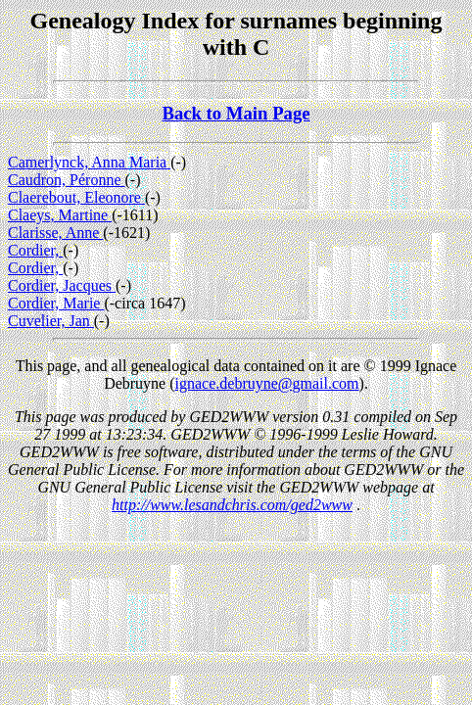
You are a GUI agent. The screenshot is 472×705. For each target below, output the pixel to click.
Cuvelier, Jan (51, 320)
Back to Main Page (235, 113)
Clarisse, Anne (55, 232)
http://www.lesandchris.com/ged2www (232, 504)
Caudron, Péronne (66, 179)
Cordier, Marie (56, 303)
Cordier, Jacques (62, 285)
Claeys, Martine (60, 215)
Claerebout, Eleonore (76, 197)
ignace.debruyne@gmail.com (267, 383)
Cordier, (35, 250)
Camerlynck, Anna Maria (89, 162)
